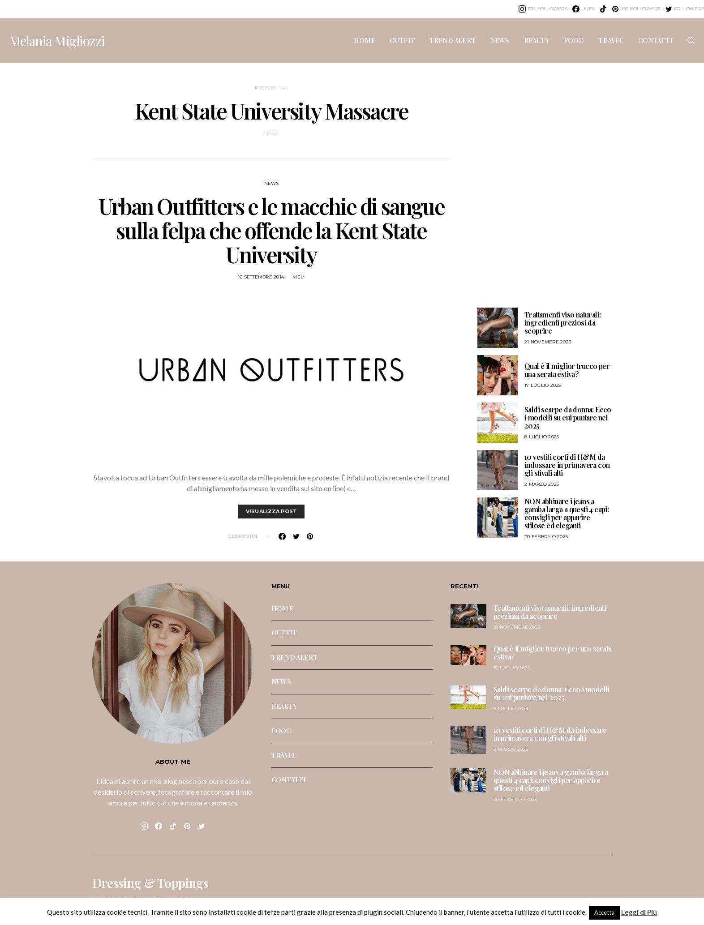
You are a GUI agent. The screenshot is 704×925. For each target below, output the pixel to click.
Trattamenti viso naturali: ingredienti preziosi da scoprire (562, 322)
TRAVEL (610, 40)
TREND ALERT (452, 40)
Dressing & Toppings (150, 883)
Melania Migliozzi (57, 41)
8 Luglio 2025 (541, 437)
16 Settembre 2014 (261, 277)
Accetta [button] (604, 912)
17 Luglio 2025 (542, 385)
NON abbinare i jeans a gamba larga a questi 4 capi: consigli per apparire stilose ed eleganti (566, 513)
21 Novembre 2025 (547, 342)
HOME (364, 40)
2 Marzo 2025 (541, 484)
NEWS (500, 40)
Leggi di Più (639, 912)
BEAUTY (536, 40)
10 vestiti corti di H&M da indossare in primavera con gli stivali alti (567, 465)
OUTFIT (402, 40)
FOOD (574, 40)
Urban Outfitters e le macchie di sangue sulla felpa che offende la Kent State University (271, 230)
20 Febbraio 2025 (546, 537)
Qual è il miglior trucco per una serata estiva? (567, 370)
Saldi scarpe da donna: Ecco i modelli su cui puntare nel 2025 (567, 417)
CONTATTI (655, 40)
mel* (298, 277)
